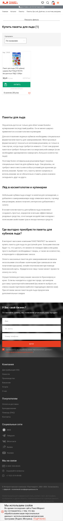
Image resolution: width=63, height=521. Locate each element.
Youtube (10, 453)
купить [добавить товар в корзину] (17, 84)
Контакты (6, 417)
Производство (8, 379)
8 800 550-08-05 (13, 466)
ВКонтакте (11, 442)
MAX (9, 430)
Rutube (10, 447)
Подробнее (39, 518)
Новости (6, 374)
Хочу (31, 344)
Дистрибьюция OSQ (10, 370)
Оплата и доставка (10, 404)
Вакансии (6, 383)
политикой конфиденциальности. (25, 490)
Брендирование (9, 409)
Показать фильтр (31, 20)
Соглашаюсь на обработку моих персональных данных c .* (29, 351)
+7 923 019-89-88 (13, 476)
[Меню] (59, 2)
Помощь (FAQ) (8, 413)
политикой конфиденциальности (19, 353)
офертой (6, 490)
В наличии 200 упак (11, 93)
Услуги (5, 387)
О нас (4, 391)
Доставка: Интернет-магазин (31, 7)
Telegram (11, 436)
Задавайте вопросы (15, 471)
